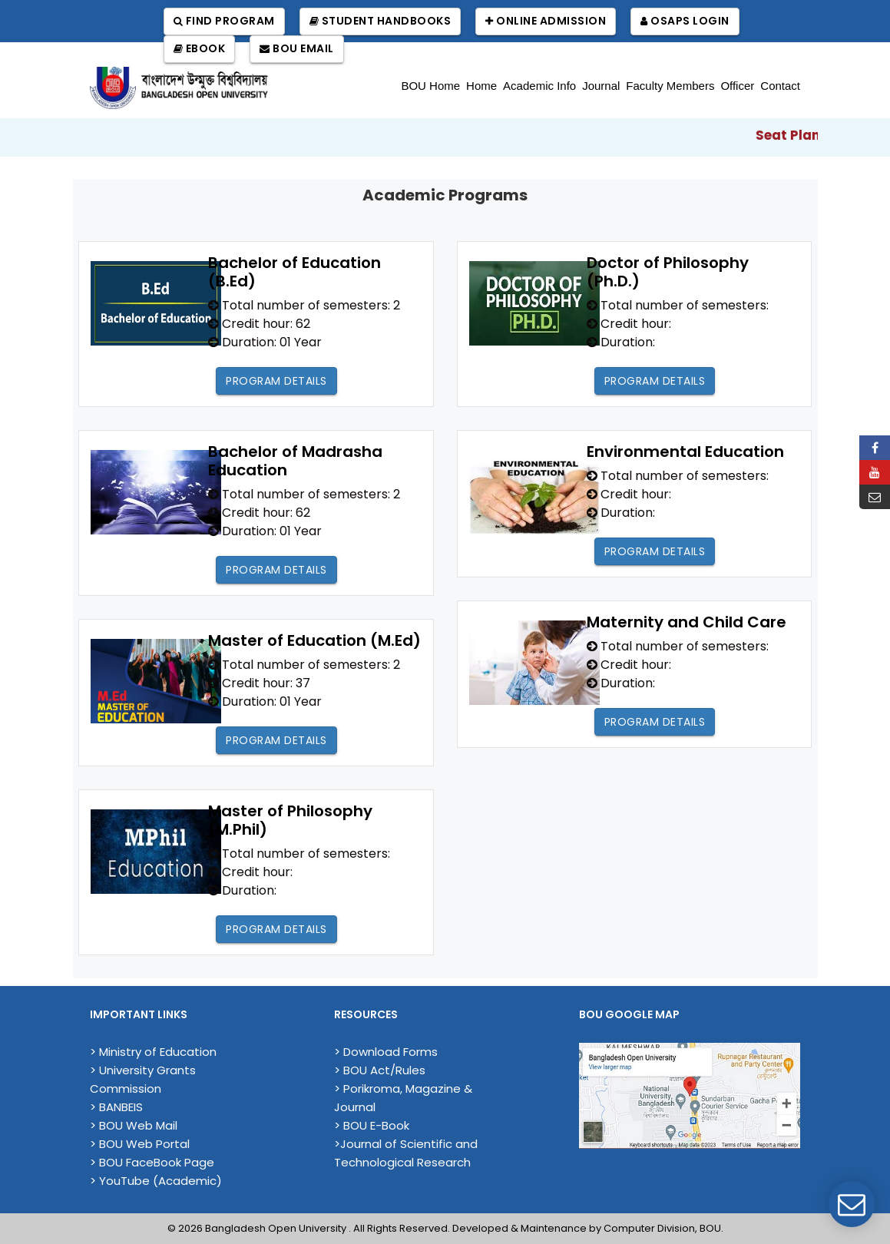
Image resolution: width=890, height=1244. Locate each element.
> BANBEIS (116, 1107)
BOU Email (297, 49)
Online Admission (545, 21)
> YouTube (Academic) (156, 1181)
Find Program (224, 21)
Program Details (276, 381)
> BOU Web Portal (140, 1144)
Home (481, 85)
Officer (737, 85)
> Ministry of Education (153, 1052)
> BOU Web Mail (133, 1125)
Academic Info (539, 85)
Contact (780, 85)
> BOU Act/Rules (379, 1070)
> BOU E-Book (371, 1125)
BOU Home (430, 85)
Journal (601, 85)
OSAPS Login (685, 21)
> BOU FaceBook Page (152, 1162)
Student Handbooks (380, 21)
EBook (200, 49)
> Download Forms (386, 1052)
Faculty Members (670, 85)
